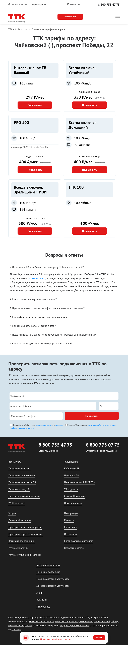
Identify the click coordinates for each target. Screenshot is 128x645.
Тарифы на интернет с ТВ (22, 482)
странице (16, 629)
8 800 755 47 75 (109, 4)
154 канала (28, 209)
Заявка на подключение (21, 541)
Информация (71, 513)
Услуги (12, 513)
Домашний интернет (20, 520)
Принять (99, 637)
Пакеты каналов (73, 503)
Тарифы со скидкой (19, 489)
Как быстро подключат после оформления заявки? (40, 343)
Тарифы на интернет (20, 468)
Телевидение (71, 461)
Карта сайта (70, 527)
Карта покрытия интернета (78, 541)
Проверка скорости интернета (25, 527)
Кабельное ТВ (72, 468)
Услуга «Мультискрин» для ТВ (25, 554)
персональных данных (44, 425)
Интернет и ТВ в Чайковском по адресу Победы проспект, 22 (46, 267)
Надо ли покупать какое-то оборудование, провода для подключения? (52, 334)
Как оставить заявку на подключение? (33, 299)
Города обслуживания (48, 565)
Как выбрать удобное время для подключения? (38, 316)
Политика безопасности (41, 621)
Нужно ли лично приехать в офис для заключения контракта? (47, 308)
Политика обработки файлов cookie (74, 621)
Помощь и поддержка (48, 572)
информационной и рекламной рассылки (102, 425)
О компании (70, 534)
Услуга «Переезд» (18, 548)
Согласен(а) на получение (92, 425)
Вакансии (41, 599)
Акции (39, 592)
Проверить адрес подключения (25, 534)
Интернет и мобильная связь (24, 496)
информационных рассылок (74, 625)
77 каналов (82, 145)
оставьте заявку (37, 278)
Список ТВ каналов (74, 496)
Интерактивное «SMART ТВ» (79, 482)
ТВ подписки (71, 489)
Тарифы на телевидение (22, 475)
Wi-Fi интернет (17, 503)
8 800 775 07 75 (103, 445)
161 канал (27, 83)
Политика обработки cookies (55, 639)
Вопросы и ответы (74, 548)
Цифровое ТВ (71, 475)
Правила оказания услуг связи (52, 579)
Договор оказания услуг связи (52, 585)
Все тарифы (15, 461)
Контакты (69, 520)
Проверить (91, 416)
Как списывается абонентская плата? (32, 325)
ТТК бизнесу (43, 606)
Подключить (35, 105)
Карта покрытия (39, 4)
